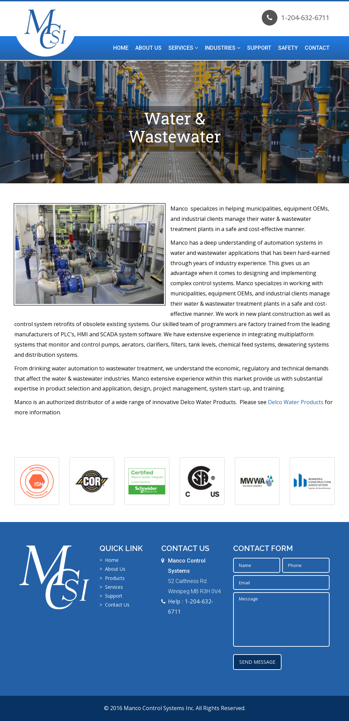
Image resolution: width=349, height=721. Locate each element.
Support (259, 48)
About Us (148, 48)
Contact (317, 48)
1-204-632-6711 (296, 18)
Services (183, 48)
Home (120, 48)
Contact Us (117, 604)
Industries (222, 48)
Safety (288, 48)
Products (115, 578)
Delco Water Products (295, 402)
